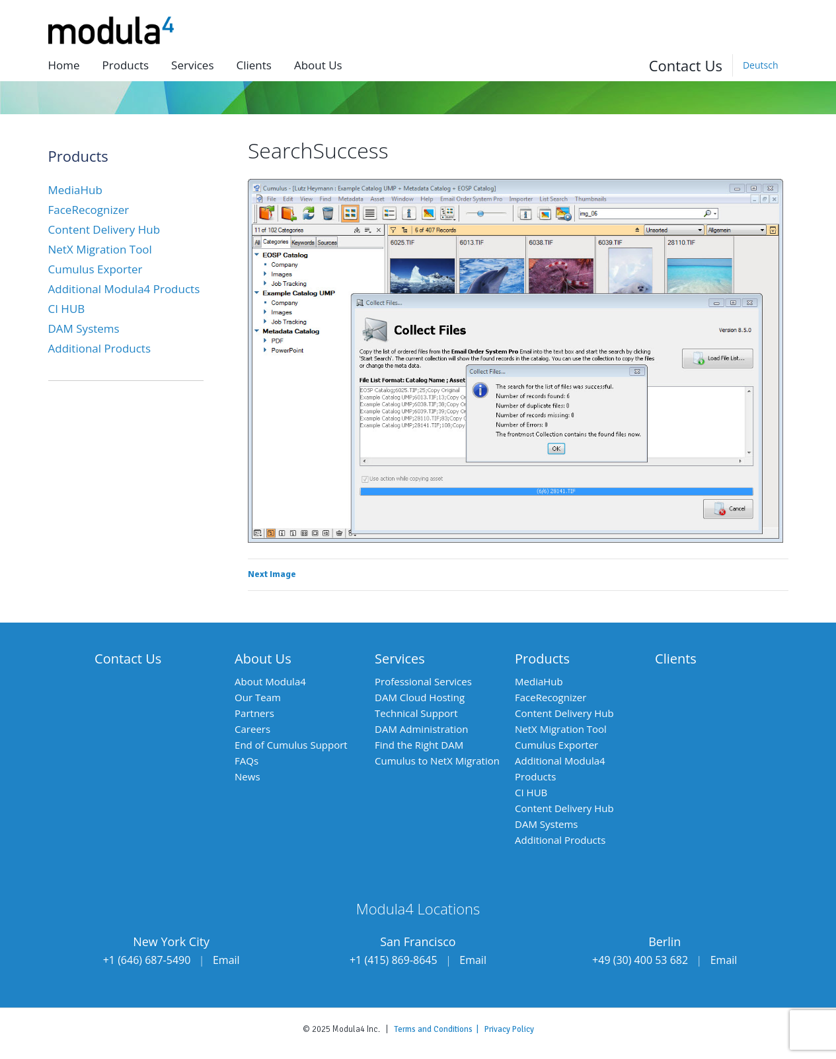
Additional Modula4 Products (124, 288)
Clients (253, 65)
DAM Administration (421, 728)
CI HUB (66, 308)
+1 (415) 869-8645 (393, 960)
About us (318, 65)
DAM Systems (84, 328)
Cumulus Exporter (95, 269)
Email (226, 960)
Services (192, 65)
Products (125, 65)
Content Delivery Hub (104, 229)
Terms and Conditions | (439, 1029)
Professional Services (423, 681)
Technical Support (416, 713)
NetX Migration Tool (100, 249)
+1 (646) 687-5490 (147, 960)
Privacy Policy (509, 1029)
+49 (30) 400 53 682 (640, 960)
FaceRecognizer (89, 209)
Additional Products (99, 348)
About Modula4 (270, 681)
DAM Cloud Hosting (420, 697)
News (247, 776)
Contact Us (685, 65)
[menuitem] (760, 65)
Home (64, 65)
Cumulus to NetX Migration (437, 760)
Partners (254, 713)
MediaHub (75, 189)
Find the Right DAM (419, 744)
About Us (263, 658)
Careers (252, 728)
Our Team (258, 697)
